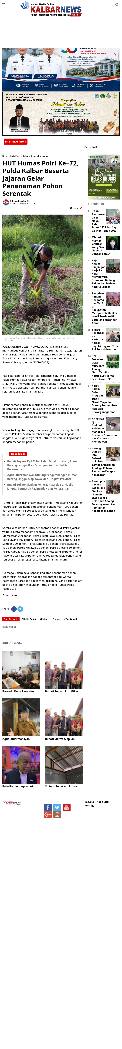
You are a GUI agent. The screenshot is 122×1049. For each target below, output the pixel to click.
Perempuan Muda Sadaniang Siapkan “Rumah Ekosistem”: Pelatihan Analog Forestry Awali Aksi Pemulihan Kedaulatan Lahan (104, 496)
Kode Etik (103, 802)
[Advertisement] (61, 24)
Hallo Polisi (15, 156)
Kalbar (26, 156)
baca (74, 208)
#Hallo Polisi (29, 619)
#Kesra (56, 619)
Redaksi (90, 802)
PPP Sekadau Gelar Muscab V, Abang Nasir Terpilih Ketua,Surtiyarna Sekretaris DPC (103, 367)
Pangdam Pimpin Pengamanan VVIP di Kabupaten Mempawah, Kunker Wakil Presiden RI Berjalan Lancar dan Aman (104, 308)
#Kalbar (44, 619)
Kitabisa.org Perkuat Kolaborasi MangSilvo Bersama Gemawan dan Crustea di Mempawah (104, 430)
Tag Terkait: (11, 619)
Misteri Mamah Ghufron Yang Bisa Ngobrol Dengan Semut (101, 246)
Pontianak (43, 156)
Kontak (89, 805)
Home (5, 156)
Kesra (33, 156)
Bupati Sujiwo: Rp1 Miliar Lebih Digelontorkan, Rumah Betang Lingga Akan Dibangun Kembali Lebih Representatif (43, 465)
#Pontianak (71, 619)
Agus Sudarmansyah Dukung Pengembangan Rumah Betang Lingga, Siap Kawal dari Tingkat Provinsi (42, 477)
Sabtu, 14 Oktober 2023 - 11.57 (23, 203)
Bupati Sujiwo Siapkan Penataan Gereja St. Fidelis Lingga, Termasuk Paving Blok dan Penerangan (40, 486)
